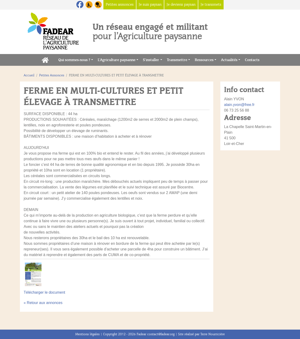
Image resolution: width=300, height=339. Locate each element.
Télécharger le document (44, 292)
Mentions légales (87, 334)
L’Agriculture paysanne (116, 60)
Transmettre (177, 60)
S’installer (151, 60)
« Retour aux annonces (43, 303)
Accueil (29, 75)
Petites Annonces (51, 75)
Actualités (229, 60)
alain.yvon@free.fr (239, 105)
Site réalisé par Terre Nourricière (201, 334)
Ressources (204, 60)
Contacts (253, 59)
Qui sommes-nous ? (74, 60)
